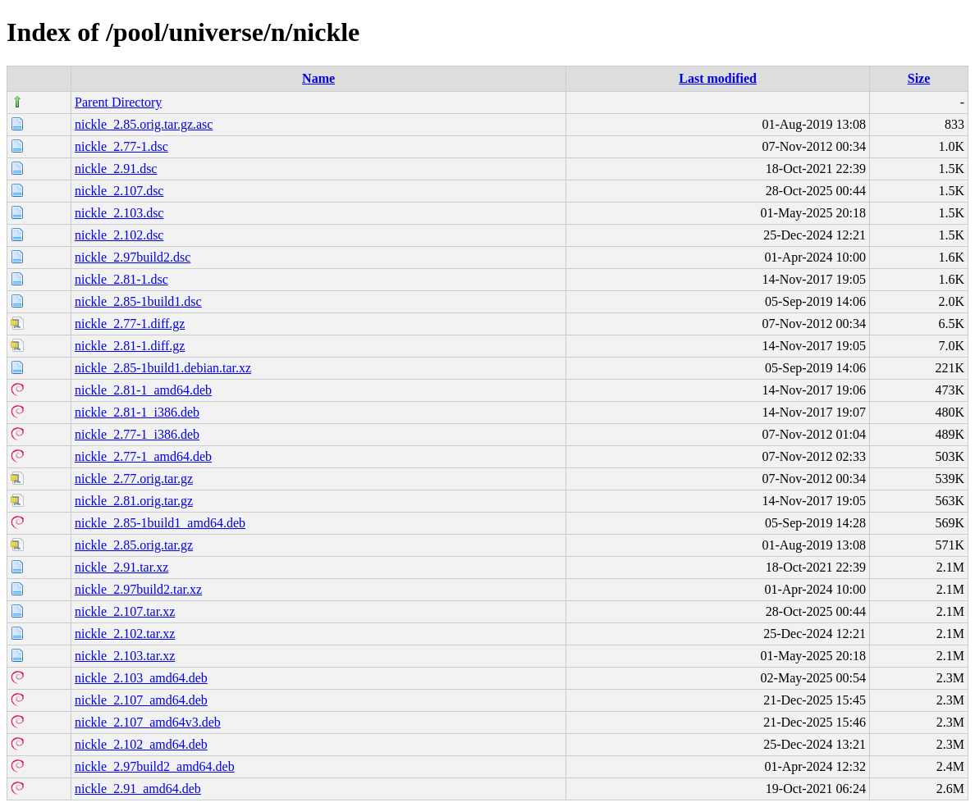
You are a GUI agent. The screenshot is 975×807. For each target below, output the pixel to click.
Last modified (718, 78)
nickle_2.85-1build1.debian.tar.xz (163, 368)
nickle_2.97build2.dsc (132, 257)
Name (318, 78)
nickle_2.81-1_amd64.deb (143, 390)
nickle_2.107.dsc (119, 191)
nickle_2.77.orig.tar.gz (134, 479)
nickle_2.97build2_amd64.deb (155, 766)
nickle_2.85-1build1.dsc (138, 301)
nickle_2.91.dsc (116, 169)
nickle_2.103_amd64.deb (141, 678)
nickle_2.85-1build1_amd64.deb (160, 523)
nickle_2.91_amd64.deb (138, 789)
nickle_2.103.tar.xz (125, 656)
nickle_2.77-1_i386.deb (137, 434)
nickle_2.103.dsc (119, 213)
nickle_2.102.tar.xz (125, 634)
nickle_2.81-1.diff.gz (130, 346)
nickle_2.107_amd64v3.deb (148, 722)
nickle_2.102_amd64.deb (141, 744)
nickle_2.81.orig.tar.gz (134, 501)
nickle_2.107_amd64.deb (141, 700)
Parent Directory (118, 102)
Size (919, 78)
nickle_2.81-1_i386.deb (137, 412)
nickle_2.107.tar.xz (125, 611)
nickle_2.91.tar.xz (121, 567)
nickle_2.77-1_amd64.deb (143, 456)
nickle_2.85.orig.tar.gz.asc (144, 124)
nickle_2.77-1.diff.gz (130, 324)
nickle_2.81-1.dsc (121, 279)
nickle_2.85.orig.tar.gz (134, 545)
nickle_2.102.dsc (119, 235)
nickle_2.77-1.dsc (121, 146)
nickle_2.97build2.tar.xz (138, 589)
